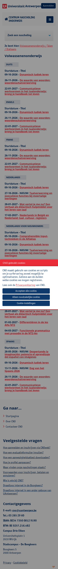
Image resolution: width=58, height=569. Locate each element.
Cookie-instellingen (26, 303)
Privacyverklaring (25, 285)
